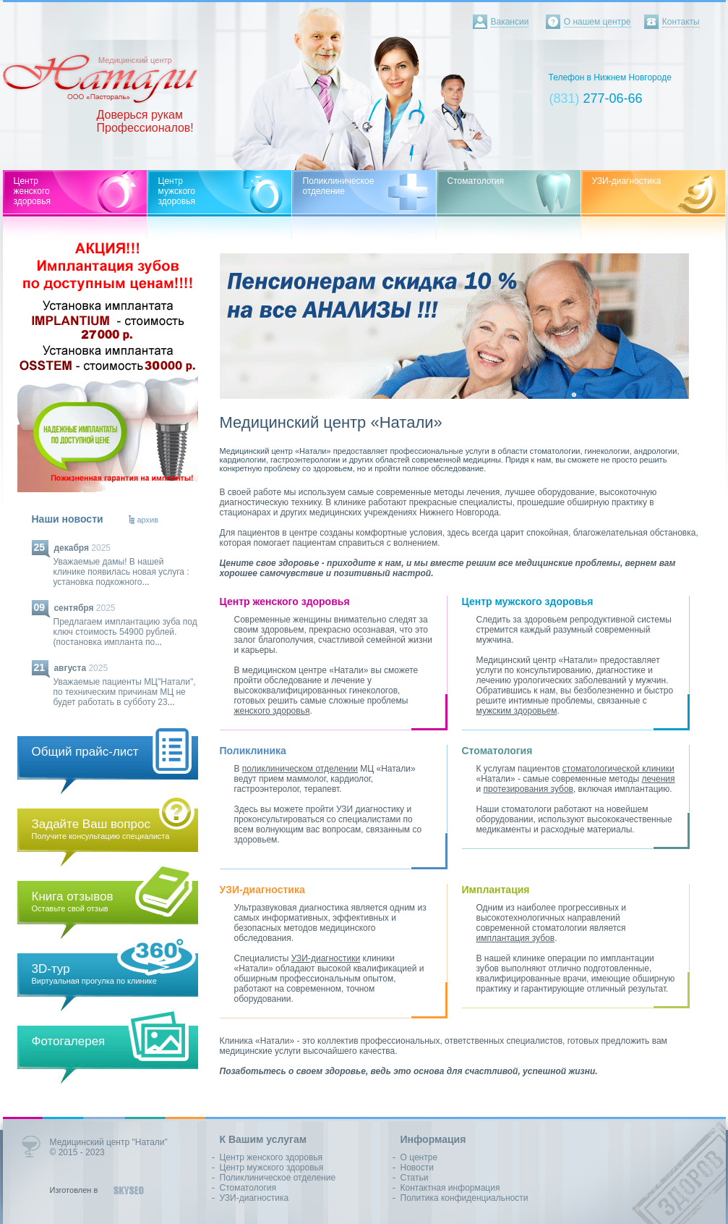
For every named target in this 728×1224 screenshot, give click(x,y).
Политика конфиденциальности (464, 1198)
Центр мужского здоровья (272, 1167)
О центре (419, 1157)
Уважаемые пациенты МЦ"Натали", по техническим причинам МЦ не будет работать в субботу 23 (124, 692)
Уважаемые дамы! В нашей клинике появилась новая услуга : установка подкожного (121, 572)
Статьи (415, 1178)
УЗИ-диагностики (325, 958)
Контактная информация (450, 1188)
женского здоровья (272, 711)
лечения (658, 779)
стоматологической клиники (618, 769)
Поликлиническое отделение (278, 1178)
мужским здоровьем (516, 711)
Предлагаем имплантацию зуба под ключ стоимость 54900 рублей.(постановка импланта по (125, 632)
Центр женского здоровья (271, 1157)
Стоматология (248, 1188)
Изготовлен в (74, 1190)
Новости (417, 1167)
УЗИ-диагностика (254, 1198)
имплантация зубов (515, 938)
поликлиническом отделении (300, 769)
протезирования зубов (528, 789)
